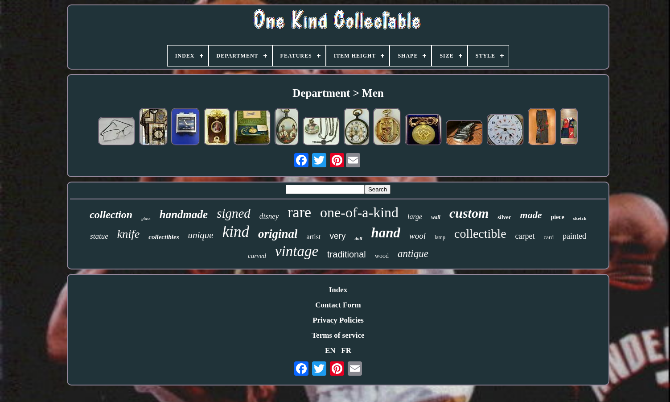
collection (111, 214)
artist (313, 236)
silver (504, 217)
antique (413, 253)
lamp (440, 237)
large (414, 216)
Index (338, 290)
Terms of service (338, 335)
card (549, 237)
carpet (525, 236)
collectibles (163, 236)
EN (330, 350)
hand (385, 232)
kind (235, 231)
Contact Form (338, 305)
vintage (296, 251)
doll (358, 238)
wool (417, 235)
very (337, 235)
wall (435, 217)
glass (146, 218)
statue (99, 236)
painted (574, 236)
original (278, 233)
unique (201, 235)
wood (382, 256)
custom (469, 213)
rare (299, 212)
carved (257, 255)
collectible (480, 233)
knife (128, 234)
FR (346, 350)
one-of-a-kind (359, 212)
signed (234, 213)
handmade (184, 214)
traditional (346, 254)
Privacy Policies (338, 320)
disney (269, 216)
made (531, 214)
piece (557, 217)
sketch (580, 218)
